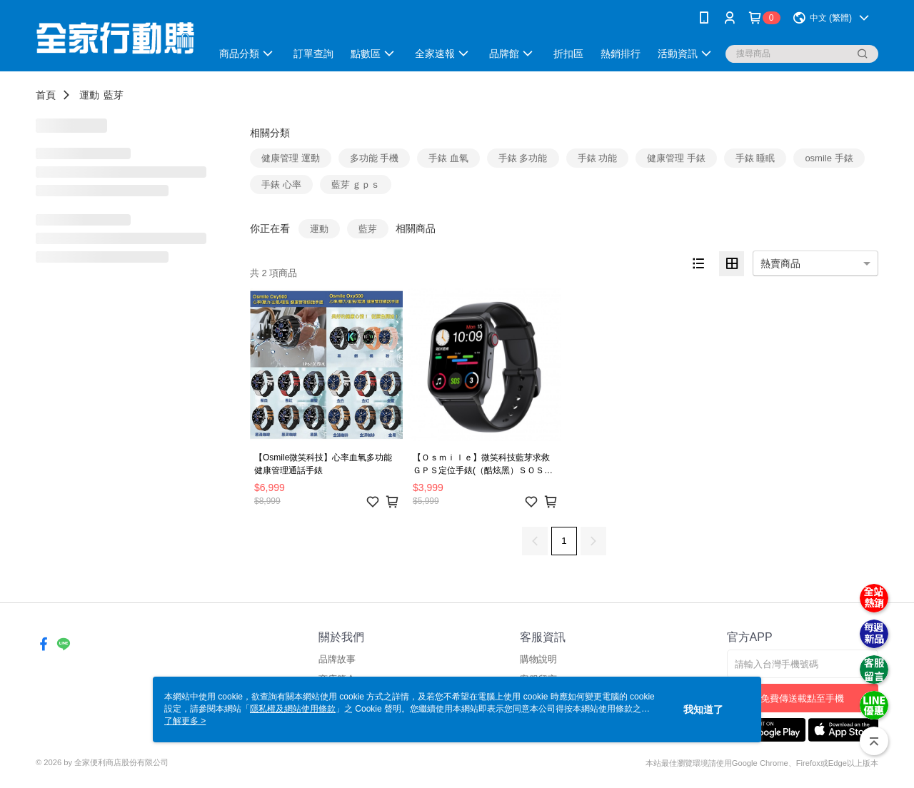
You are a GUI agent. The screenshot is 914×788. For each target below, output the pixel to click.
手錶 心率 (281, 184)
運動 (89, 95)
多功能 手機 (374, 158)
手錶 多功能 (523, 158)
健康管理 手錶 (676, 158)
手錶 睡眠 (755, 158)
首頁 (46, 95)
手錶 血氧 (448, 158)
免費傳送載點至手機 (802, 698)
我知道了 (703, 709)
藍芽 (114, 95)
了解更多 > (185, 721)
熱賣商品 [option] (780, 263)
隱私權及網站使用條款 (293, 709)
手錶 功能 (598, 158)
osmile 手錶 (829, 158)
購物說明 (538, 659)
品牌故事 (337, 659)
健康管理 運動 (290, 158)
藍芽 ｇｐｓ (356, 184)
